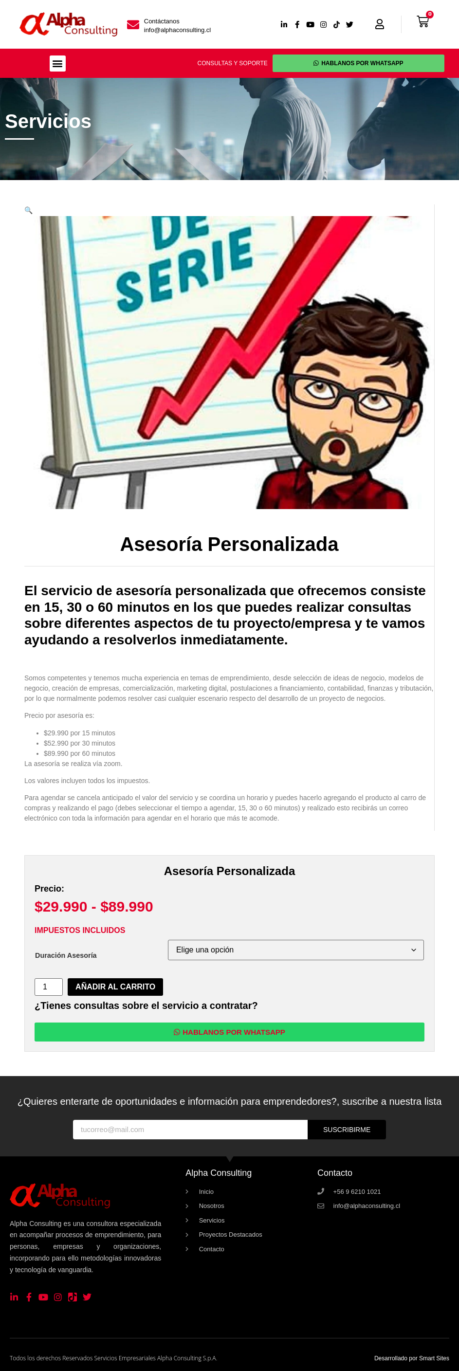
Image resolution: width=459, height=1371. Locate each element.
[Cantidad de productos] (49, 987)
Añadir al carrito (115, 987)
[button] (58, 63)
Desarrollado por (411, 1358)
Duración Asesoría (66, 955)
